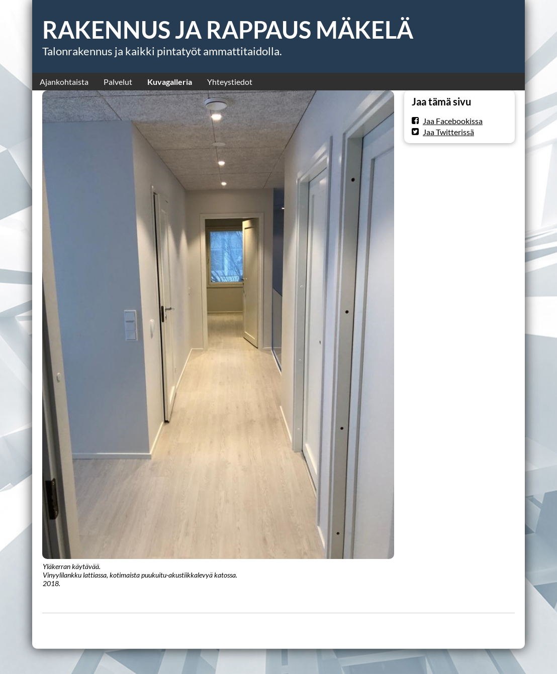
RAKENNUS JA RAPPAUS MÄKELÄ (227, 30)
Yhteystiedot (229, 81)
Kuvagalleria (169, 81)
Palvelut (118, 81)
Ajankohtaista (64, 81)
